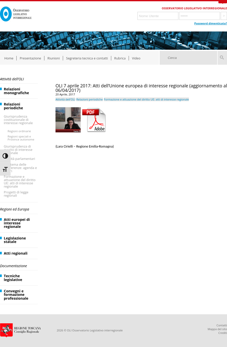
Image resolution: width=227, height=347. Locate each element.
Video (136, 58)
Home (8, 58)
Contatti (221, 325)
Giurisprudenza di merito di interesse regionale (18, 149)
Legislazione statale (15, 240)
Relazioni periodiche (13, 106)
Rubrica (120, 58)
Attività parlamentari (19, 158)
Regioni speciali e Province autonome (21, 137)
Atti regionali (15, 253)
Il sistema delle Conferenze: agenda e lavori (20, 167)
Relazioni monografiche (16, 91)
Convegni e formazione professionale (16, 295)
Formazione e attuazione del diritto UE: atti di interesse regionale (20, 181)
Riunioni (53, 58)
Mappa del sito (217, 329)
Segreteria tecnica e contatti (87, 58)
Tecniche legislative (13, 277)
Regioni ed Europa (14, 209)
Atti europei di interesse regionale (17, 223)
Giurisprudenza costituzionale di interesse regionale (18, 119)
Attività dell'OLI (65, 99)
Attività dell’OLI (12, 79)
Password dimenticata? (210, 23)
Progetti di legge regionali (16, 194)
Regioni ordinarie (19, 131)
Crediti (222, 333)
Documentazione (13, 265)
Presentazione (30, 58)
